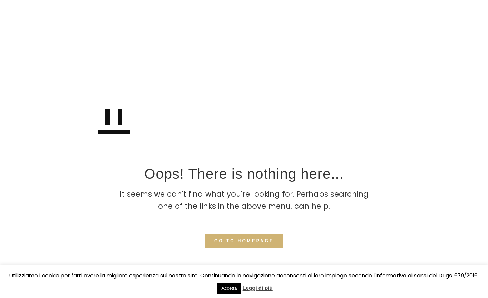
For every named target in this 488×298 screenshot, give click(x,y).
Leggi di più (258, 288)
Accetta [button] (229, 288)
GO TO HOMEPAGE (244, 240)
